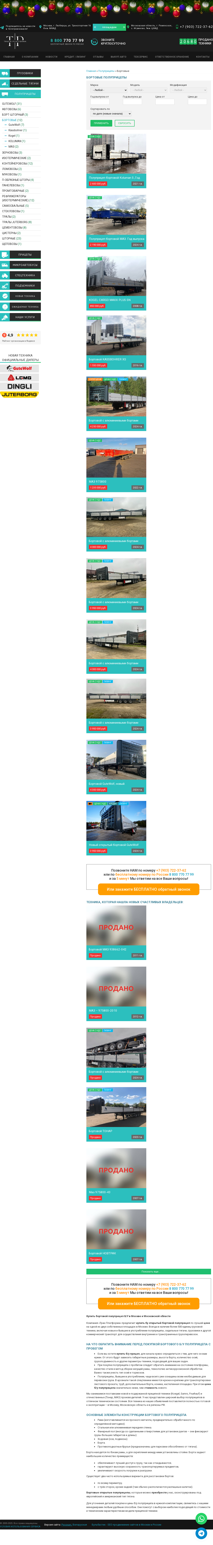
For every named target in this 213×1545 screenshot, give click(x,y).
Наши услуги (25, 317)
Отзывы (98, 56)
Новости (51, 56)
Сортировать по (100, 108)
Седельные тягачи (25, 83)
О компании (30, 56)
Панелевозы (11, 185)
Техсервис (141, 56)
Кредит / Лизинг (75, 56)
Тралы (6, 216)
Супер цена (95, 379)
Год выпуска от (99, 96)
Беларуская (80, 1524)
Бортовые (9, 120)
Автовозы (9, 109)
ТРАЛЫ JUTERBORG (15, 222)
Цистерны (9, 233)
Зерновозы (10, 152)
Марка (94, 85)
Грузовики (25, 73)
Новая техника (25, 296)
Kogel (12, 135)
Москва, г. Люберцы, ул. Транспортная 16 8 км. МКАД (67, 27)
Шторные (9, 238)
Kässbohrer (16, 130)
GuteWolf (9, 103)
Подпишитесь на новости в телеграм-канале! (20, 27)
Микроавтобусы (25, 265)
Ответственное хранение (172, 56)
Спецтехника (25, 275)
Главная (9, 56)
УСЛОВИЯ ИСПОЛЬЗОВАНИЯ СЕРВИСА (20, 1526)
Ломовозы (10, 169)
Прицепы (25, 254)
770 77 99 (67, 40)
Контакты (202, 56)
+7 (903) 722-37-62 (196, 27)
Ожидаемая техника (25, 306)
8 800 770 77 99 (181, 874)
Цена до (192, 96)
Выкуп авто (118, 56)
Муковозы (9, 174)
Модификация (178, 85)
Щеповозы (9, 243)
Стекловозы (11, 211)
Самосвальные (13, 205)
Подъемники (25, 285)
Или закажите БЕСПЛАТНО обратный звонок (148, 889)
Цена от (160, 96)
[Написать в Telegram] (201, 1533)
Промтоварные (13, 190)
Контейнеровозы (14, 163)
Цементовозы (12, 227)
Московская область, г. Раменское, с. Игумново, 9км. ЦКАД (151, 27)
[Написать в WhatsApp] (201, 1519)
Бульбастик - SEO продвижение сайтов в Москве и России (126, 1524)
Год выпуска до (132, 96)
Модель (135, 85)
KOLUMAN (15, 141)
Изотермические (14, 158)
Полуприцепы (106, 71)
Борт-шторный (13, 114)
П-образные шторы (16, 179)
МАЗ (11, 146)
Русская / (66, 1524)
